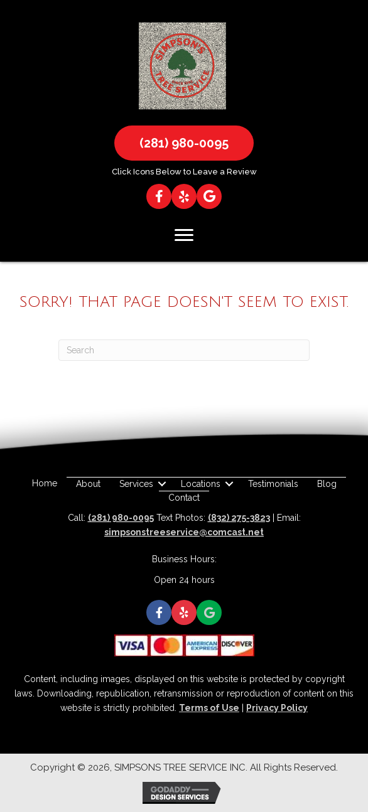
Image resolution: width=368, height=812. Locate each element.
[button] (184, 143)
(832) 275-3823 (239, 518)
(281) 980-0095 (121, 518)
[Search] (184, 350)
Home (44, 483)
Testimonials (273, 484)
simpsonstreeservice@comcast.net (184, 532)
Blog (327, 484)
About (88, 484)
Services (136, 484)
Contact (184, 498)
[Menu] (184, 235)
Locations (200, 484)
